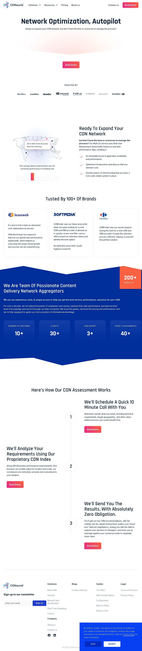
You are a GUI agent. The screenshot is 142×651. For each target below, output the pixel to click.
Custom (50, 613)
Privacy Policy (127, 595)
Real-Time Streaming (56, 608)
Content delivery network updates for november (81, 590)
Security (51, 595)
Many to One (102, 610)
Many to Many (102, 605)
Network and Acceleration (53, 601)
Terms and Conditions (14, 612)
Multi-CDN (52, 590)
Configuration (102, 600)
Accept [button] (112, 644)
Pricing (64, 5)
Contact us (113, 5)
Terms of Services (129, 590)
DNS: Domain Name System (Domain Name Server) (106, 595)
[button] (35, 5)
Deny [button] (93, 644)
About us (75, 5)
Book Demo (130, 5)
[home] (14, 5)
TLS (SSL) (100, 590)
